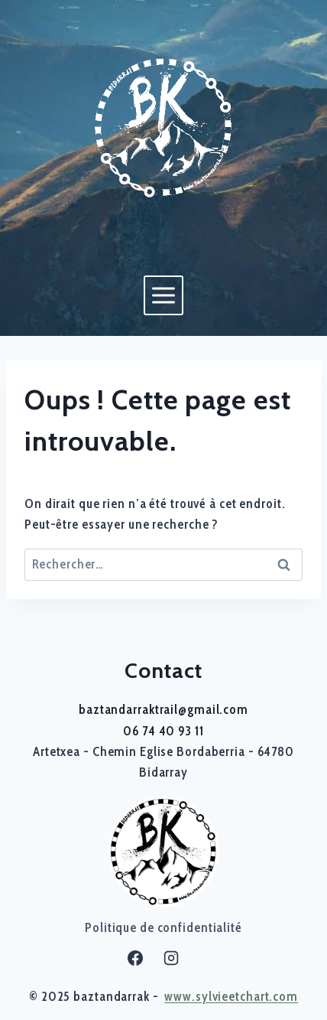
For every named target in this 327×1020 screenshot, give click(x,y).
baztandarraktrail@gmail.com (163, 709)
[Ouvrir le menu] (163, 294)
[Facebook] (135, 958)
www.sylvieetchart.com (231, 996)
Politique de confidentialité (163, 927)
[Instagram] (171, 958)
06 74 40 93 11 (163, 730)
